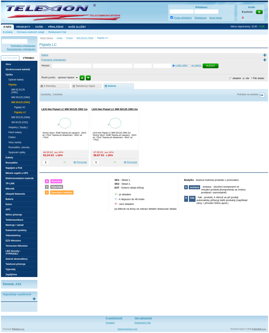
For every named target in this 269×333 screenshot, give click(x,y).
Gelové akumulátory (17, 259)
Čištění (12, 137)
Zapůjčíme (11, 274)
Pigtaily (12, 84)
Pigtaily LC (20, 112)
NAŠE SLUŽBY (77, 26)
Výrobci (28, 58)
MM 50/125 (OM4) (20, 117)
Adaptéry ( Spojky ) (18, 127)
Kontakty (8, 32)
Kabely (9, 157)
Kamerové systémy (16, 230)
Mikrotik (10, 188)
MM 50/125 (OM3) (20, 102)
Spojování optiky (16, 152)
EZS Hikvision (13, 240)
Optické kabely (16, 79)
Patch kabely (15, 132)
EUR (254, 26)
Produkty (23, 26)
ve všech (196, 65)
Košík (39, 26)
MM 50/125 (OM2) (20, 97)
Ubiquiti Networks (15, 194)
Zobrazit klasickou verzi (127, 329)
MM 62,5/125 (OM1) (18, 91)
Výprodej (10, 269)
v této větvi (181, 65)
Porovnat (82, 162)
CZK (262, 26)
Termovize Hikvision (17, 246)
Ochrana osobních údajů (30, 32)
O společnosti (114, 318)
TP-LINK (10, 183)
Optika (9, 74)
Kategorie (10, 58)
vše (247, 78)
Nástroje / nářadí (15, 225)
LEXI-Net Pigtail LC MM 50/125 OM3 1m (64, 109)
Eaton (9, 204)
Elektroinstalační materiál (19, 178)
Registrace (201, 17)
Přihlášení (55, 26)
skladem (237, 78)
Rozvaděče (12, 162)
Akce (8, 64)
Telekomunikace (14, 220)
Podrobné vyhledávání (23, 45)
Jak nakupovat (143, 318)
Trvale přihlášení (182, 17)
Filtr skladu (257, 78)
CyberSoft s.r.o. (259, 329)
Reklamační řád (57, 32)
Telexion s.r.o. (18, 329)
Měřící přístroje (14, 214)
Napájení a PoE (14, 168)
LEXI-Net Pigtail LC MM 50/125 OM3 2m (115, 109)
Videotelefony (13, 235)
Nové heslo (216, 17)
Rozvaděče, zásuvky (19, 147)
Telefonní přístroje (16, 264)
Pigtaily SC (20, 107)
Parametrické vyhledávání (21, 49)
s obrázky (50, 85)
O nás (7, 26)
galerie (112, 85)
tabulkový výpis (85, 85)
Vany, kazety (14, 142)
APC (8, 209)
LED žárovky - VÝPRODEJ (13, 252)
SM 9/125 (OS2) (19, 122)
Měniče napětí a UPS (17, 173)
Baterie (9, 199)
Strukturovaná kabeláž (18, 69)
